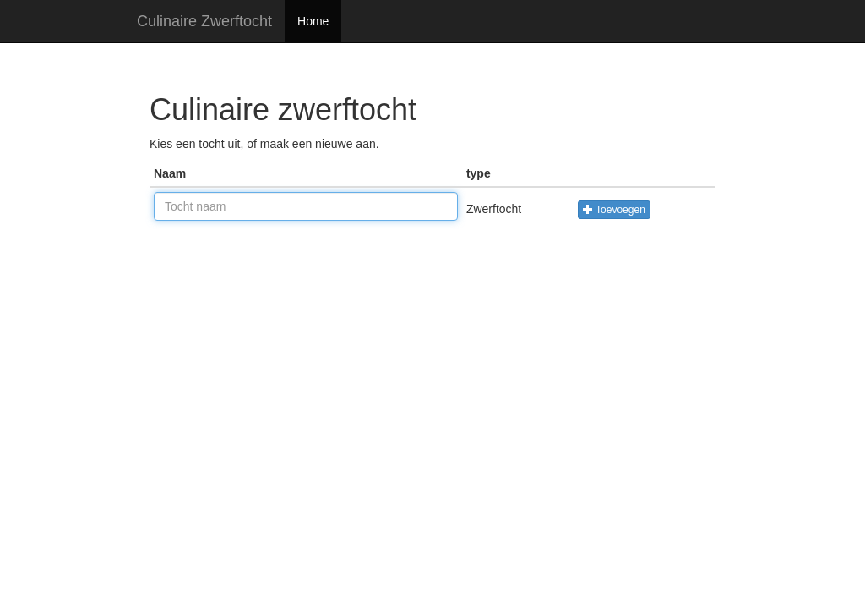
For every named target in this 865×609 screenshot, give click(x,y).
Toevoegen (614, 210)
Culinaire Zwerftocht (204, 21)
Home (313, 21)
